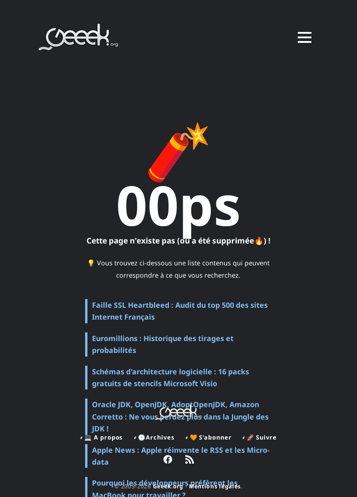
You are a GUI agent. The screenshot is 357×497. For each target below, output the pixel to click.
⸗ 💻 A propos (101, 437)
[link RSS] (189, 460)
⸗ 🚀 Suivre (259, 437)
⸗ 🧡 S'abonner (208, 437)
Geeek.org (168, 486)
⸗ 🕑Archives (154, 437)
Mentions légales (215, 486)
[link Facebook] (167, 460)
